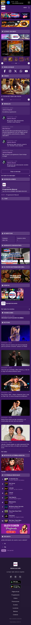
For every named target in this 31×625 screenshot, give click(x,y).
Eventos (15, 604)
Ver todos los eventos (15, 309)
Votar (3, 550)
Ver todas (15, 452)
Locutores (15, 608)
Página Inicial (15, 591)
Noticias (15, 611)
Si (5, 543)
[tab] (12, 99)
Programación (15, 595)
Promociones (15, 601)
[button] (5, 59)
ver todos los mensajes (15, 175)
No (5, 547)
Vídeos (15, 598)
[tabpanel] (15, 88)
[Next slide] (29, 63)
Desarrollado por (15, 622)
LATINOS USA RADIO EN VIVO (18, 191)
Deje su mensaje (15, 171)
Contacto (15, 614)
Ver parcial (10, 550)
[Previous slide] (2, 63)
